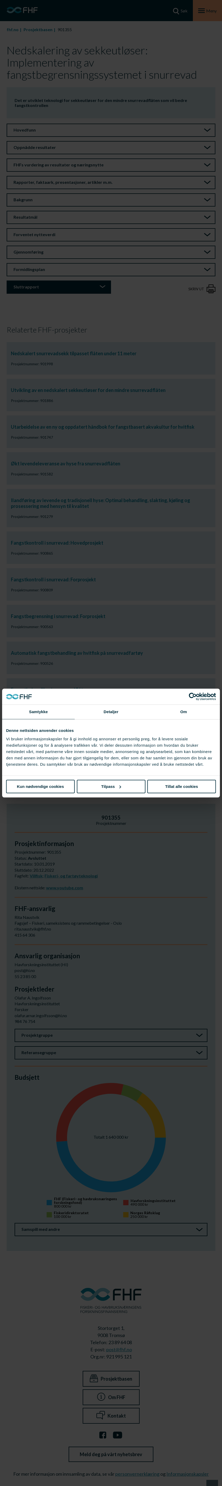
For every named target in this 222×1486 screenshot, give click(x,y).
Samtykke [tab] (38, 711)
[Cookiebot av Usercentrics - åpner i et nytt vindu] (193, 696)
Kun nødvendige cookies (40, 786)
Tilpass (111, 786)
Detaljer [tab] (111, 711)
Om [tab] (183, 711)
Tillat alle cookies (181, 786)
